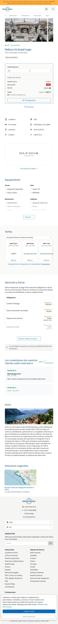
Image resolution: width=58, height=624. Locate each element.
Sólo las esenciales (29, 617)
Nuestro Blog (10, 584)
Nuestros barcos (36, 575)
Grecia (32, 561)
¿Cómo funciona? (11, 555)
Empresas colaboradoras (14, 561)
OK (50, 543)
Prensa (7, 567)
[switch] (29, 107)
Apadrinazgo (9, 564)
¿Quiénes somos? (11, 552)
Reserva (13, 260)
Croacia (33, 558)
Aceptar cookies (29, 611)
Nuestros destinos (37, 572)
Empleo (8, 570)
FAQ (6, 581)
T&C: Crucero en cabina (13, 575)
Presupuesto (29, 100)
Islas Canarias (35, 552)
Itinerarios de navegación (39, 578)
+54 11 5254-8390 (29, 510)
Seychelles (34, 570)
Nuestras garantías (12, 558)
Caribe (32, 567)
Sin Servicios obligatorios (16, 95)
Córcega (33, 564)
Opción (47, 88)
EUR (29, 522)
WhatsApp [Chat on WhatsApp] (29, 513)
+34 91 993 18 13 (29, 507)
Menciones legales (12, 572)
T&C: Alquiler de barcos (13, 578)
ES (29, 527)
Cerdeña (33, 555)
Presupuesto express (38, 581)
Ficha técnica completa (29, 169)
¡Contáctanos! (45, 264)
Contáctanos (9, 587)
